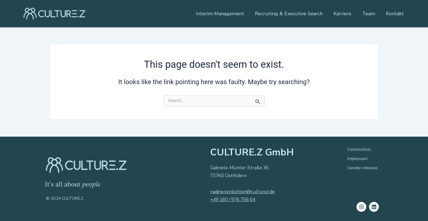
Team (368, 13)
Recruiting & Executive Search (289, 13)
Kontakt (395, 13)
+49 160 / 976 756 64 (232, 200)
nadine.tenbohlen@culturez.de (242, 192)
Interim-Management (220, 13)
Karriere (342, 13)
